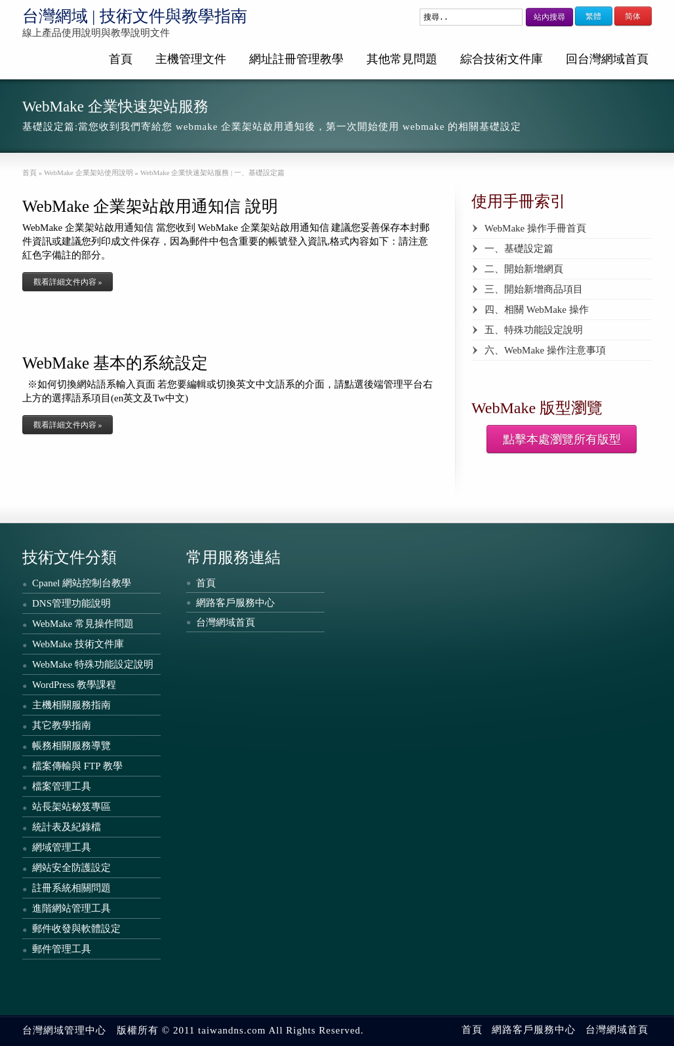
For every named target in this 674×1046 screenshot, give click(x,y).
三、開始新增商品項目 (534, 289)
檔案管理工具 (61, 786)
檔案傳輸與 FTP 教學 (77, 766)
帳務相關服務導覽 (71, 745)
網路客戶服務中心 (235, 602)
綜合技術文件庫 (501, 59)
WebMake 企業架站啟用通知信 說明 (150, 206)
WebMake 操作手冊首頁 (535, 228)
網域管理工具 (61, 847)
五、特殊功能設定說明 (534, 330)
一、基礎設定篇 (519, 248)
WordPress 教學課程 (74, 684)
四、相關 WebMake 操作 (537, 309)
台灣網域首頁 (225, 622)
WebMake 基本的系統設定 (115, 363)
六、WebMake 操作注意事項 (545, 350)
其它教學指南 (61, 725)
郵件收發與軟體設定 (76, 928)
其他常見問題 (402, 59)
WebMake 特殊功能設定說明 (92, 664)
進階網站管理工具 (71, 908)
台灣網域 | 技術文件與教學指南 (134, 16)
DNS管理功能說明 (71, 603)
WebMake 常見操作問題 (83, 623)
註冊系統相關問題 (71, 888)
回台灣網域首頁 (607, 59)
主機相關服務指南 (71, 705)
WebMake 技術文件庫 (78, 644)
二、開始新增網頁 (524, 269)
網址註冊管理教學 (296, 59)
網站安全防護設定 (71, 867)
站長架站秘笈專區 (71, 806)
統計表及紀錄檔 (66, 827)
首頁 (120, 59)
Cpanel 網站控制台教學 (81, 583)
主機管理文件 (190, 59)
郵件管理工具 (61, 949)
